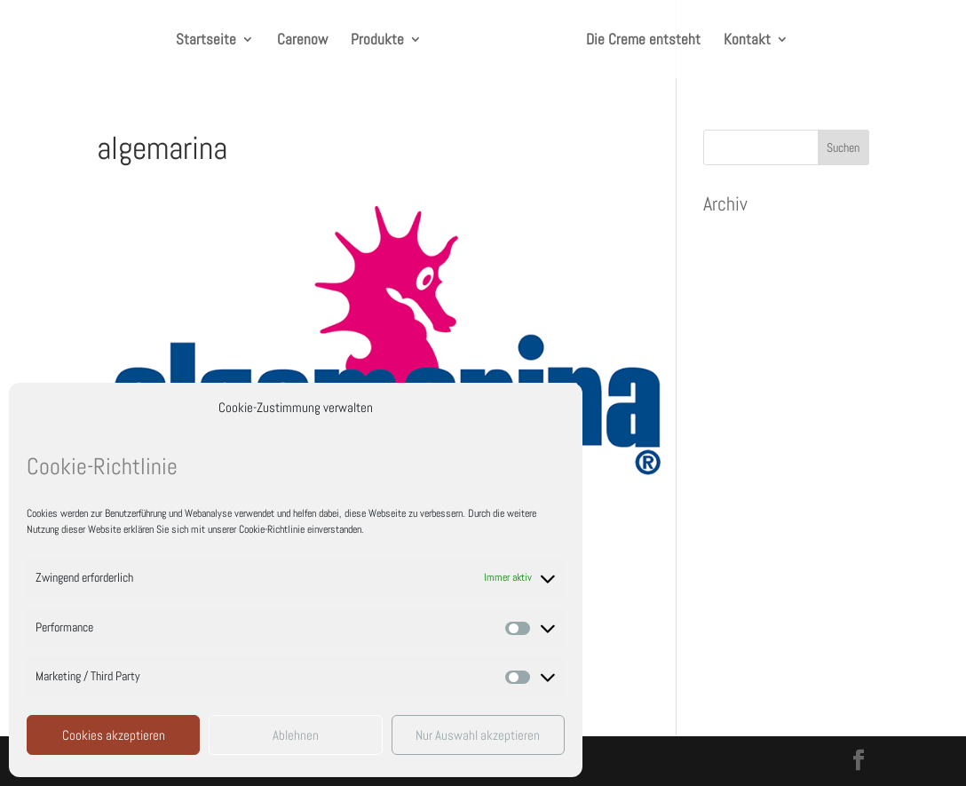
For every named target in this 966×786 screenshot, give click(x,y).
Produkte (377, 41)
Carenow (302, 41)
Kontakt (747, 41)
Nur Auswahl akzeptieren (478, 734)
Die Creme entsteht (643, 41)
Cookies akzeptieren (113, 734)
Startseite (206, 41)
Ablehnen (296, 734)
